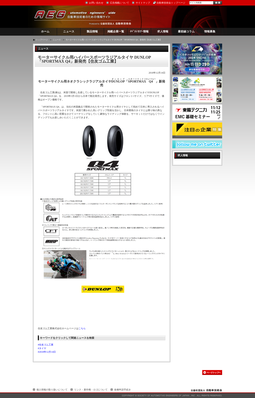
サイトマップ (143, 2)
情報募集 (209, 31)
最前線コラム (186, 31)
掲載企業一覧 (115, 31)
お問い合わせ (96, 2)
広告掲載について (119, 2)
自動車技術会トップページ (171, 2)
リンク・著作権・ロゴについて (91, 389)
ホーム (45, 31)
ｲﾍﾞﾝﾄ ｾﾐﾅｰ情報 (139, 31)
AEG (77, 16)
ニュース (68, 31)
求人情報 (162, 31)
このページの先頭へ (212, 372)
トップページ (42, 40)
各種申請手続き (122, 389)
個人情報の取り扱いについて (52, 389)
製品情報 (92, 31)
